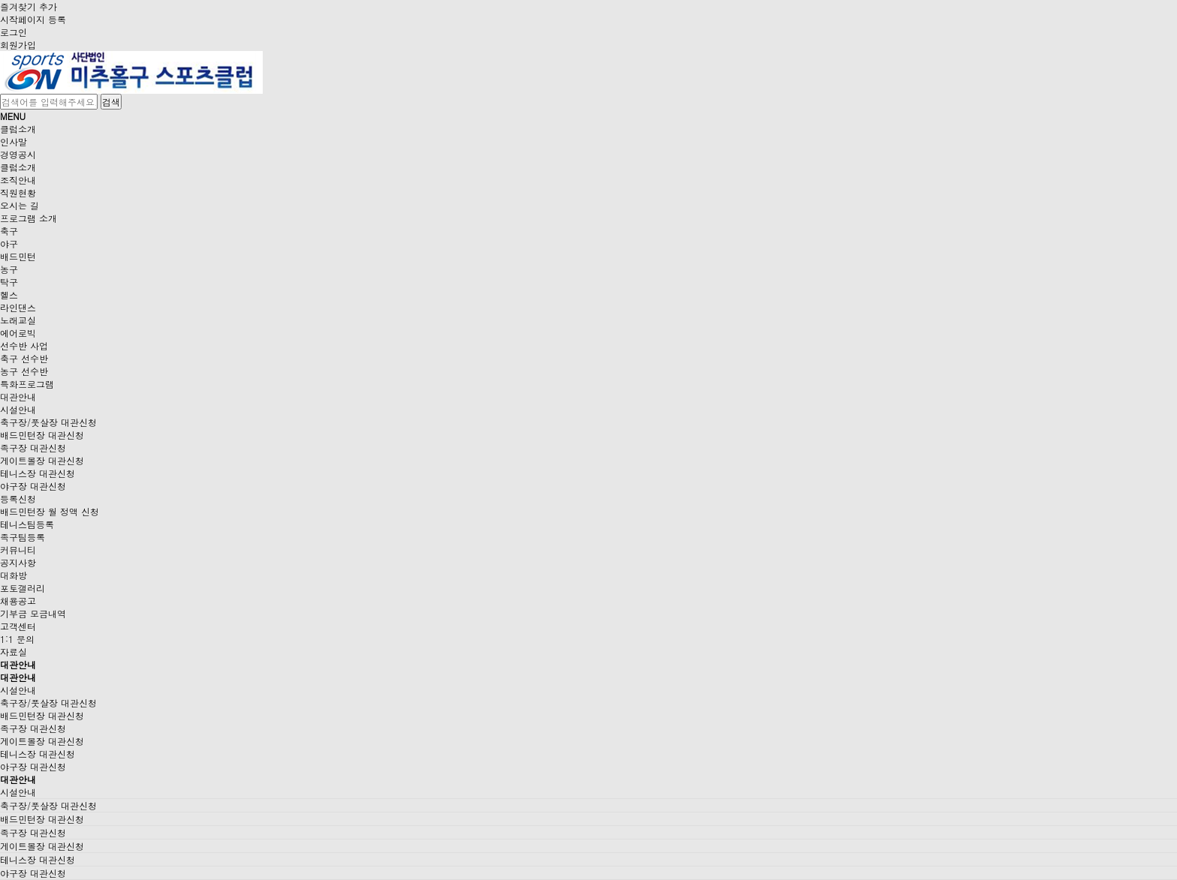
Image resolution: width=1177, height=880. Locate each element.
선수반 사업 (24, 345)
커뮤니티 (18, 549)
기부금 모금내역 (33, 613)
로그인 (13, 32)
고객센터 (18, 626)
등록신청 (18, 498)
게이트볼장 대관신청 (42, 460)
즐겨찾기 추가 (28, 6)
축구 (9, 230)
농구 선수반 (24, 371)
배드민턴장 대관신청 (42, 434)
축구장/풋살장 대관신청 (48, 422)
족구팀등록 (22, 536)
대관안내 (18, 396)
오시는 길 (19, 205)
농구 (9, 269)
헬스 (9, 294)
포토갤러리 (22, 587)
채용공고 (18, 600)
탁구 (9, 281)
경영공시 (18, 154)
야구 (9, 243)
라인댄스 (18, 307)
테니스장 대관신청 (37, 473)
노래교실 (18, 320)
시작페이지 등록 (33, 19)
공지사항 (18, 562)
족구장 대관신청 (33, 447)
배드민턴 (18, 256)
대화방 (13, 575)
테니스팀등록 (27, 524)
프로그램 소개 (28, 218)
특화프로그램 (27, 383)
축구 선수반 (24, 358)
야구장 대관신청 (33, 485)
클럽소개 (18, 128)
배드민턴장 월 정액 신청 (49, 511)
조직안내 (18, 179)
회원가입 (18, 44)
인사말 (13, 141)
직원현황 (18, 192)
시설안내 (18, 409)
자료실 (13, 651)
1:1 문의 (17, 638)
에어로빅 (18, 332)
